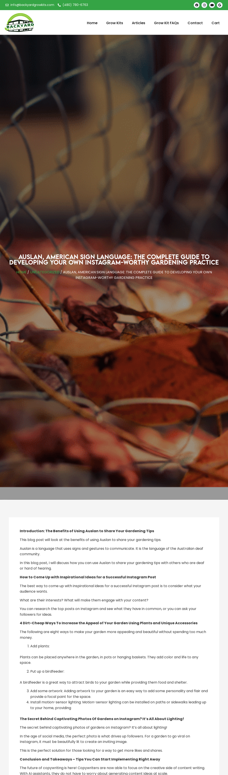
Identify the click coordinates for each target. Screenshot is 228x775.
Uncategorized (44, 272)
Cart (216, 22)
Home (92, 22)
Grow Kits (114, 22)
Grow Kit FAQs (166, 22)
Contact (195, 22)
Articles (138, 22)
